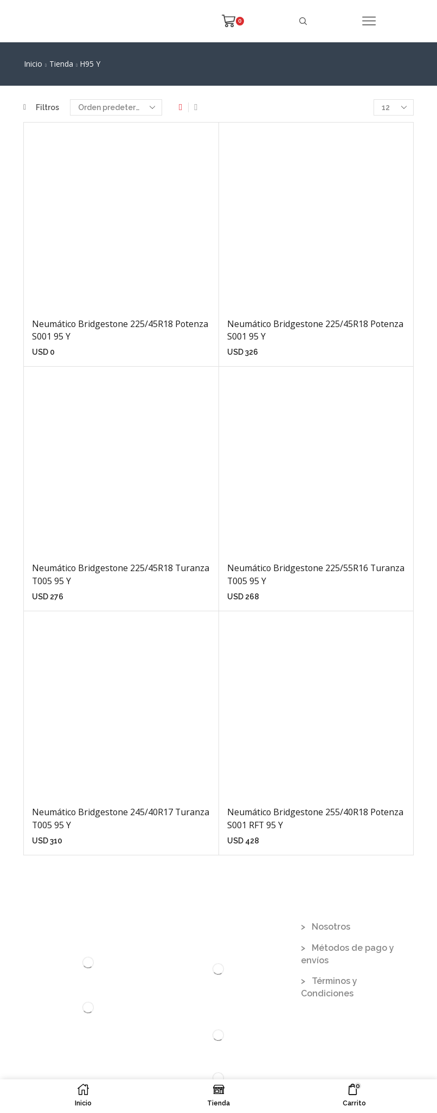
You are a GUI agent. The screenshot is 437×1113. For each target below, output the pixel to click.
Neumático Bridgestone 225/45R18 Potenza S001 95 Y (120, 330)
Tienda (61, 64)
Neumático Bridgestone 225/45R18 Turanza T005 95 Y (120, 574)
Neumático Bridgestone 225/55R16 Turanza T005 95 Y (315, 574)
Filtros (41, 107)
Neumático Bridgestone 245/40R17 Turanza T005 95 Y (120, 818)
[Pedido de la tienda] (116, 107)
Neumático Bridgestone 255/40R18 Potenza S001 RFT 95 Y (315, 818)
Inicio (33, 64)
